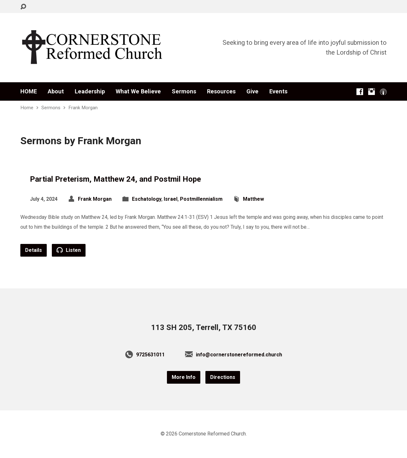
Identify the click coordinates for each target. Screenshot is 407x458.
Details (33, 250)
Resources (221, 91)
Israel (170, 199)
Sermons (184, 91)
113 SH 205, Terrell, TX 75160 (203, 327)
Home (26, 108)
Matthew (253, 199)
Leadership (90, 91)
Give (252, 91)
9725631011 (150, 355)
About (56, 91)
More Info (184, 377)
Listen (69, 250)
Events (278, 91)
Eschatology (146, 199)
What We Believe (138, 91)
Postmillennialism (201, 199)
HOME (28, 91)
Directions (222, 377)
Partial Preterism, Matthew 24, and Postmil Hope (115, 179)
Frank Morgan (83, 108)
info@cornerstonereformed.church (239, 355)
